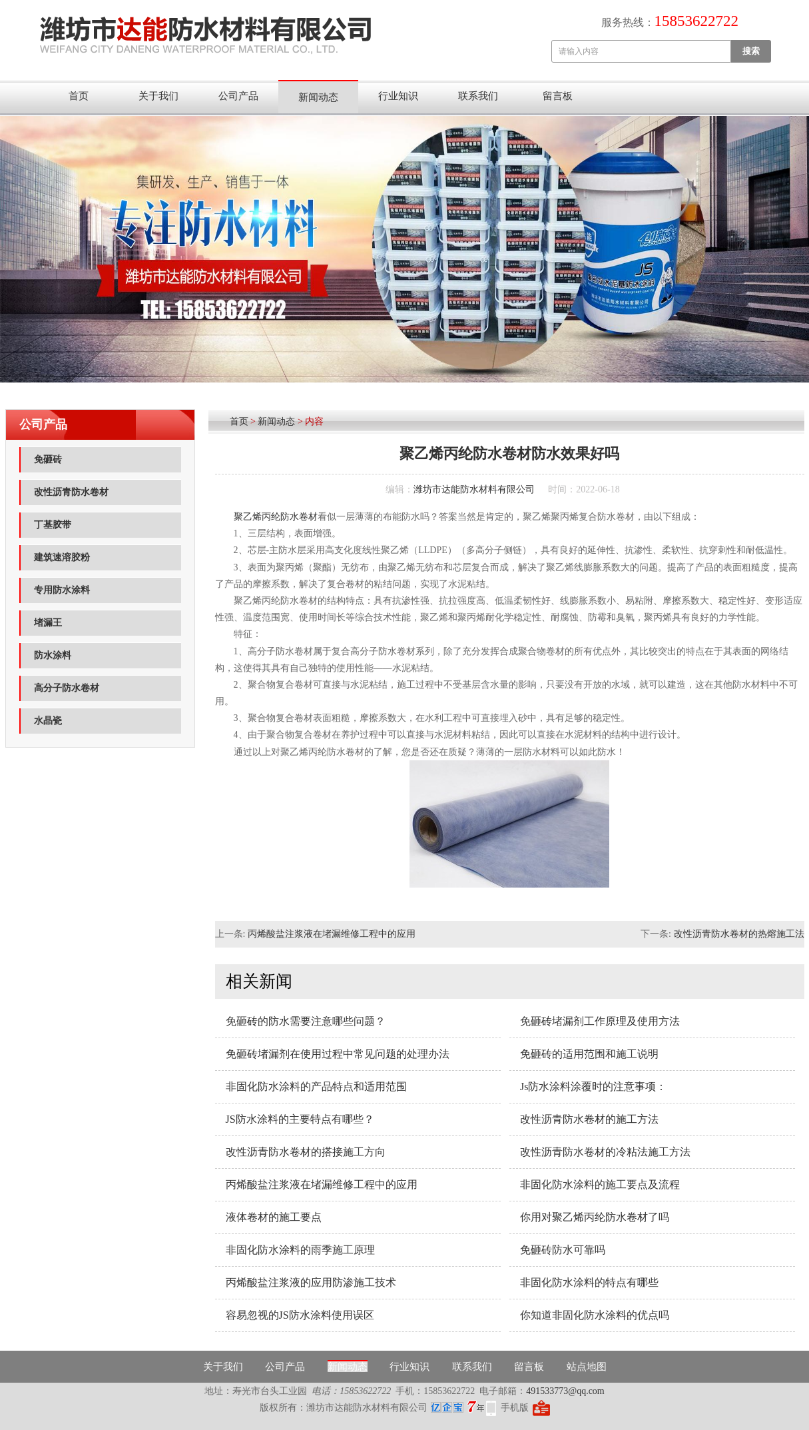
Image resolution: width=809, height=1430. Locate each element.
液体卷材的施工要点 (274, 1217)
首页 (79, 96)
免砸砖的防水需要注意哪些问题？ (306, 1021)
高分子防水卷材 (66, 688)
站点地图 (587, 1366)
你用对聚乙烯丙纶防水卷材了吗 (594, 1217)
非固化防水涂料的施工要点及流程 (600, 1184)
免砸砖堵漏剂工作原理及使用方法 (600, 1021)
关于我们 (158, 96)
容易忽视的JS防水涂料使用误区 (300, 1315)
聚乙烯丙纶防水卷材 (276, 517)
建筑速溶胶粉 (62, 557)
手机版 (515, 1408)
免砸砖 (48, 459)
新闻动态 (318, 97)
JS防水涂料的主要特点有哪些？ (300, 1119)
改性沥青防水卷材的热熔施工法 (739, 934)
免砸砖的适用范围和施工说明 (589, 1054)
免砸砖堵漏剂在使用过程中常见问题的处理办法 (337, 1054)
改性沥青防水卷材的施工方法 (589, 1119)
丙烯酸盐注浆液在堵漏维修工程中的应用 (331, 934)
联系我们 (478, 96)
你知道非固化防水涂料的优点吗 (594, 1315)
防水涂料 (52, 655)
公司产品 (238, 96)
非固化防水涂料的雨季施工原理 (300, 1249)
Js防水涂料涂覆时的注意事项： (593, 1086)
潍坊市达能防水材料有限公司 (474, 489)
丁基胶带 (52, 525)
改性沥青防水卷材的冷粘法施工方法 (605, 1151)
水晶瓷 (48, 721)
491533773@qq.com (565, 1391)
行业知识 (398, 96)
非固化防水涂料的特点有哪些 (589, 1282)
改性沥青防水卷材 (71, 492)
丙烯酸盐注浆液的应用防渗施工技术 (311, 1282)
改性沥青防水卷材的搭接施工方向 (306, 1151)
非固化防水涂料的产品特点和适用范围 (316, 1086)
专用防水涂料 (62, 590)
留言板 (558, 96)
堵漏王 (48, 623)
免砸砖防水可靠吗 (562, 1249)
